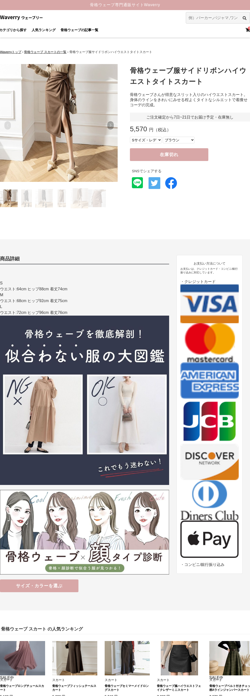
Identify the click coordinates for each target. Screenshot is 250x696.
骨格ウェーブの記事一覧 (79, 30)
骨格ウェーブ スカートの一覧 (45, 52)
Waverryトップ (10, 52)
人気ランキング (44, 30)
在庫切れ (169, 154)
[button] (110, 125)
